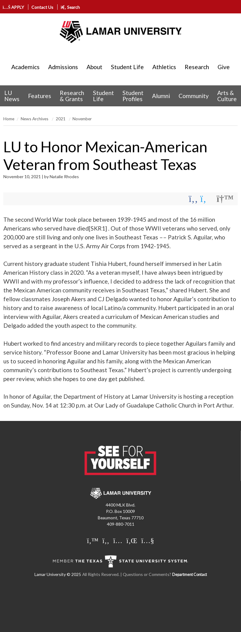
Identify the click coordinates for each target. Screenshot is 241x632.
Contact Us (42, 7)
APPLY (14, 7)
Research (197, 66)
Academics (25, 66)
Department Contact (189, 574)
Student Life (127, 66)
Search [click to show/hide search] (70, 7)
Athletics (164, 66)
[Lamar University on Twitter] (93, 541)
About (94, 66)
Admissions (63, 66)
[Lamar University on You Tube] (147, 541)
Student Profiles (133, 95)
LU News (11, 95)
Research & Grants (72, 95)
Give (224, 66)
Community (194, 95)
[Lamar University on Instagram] (118, 541)
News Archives (35, 118)
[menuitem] (12, 96)
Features (39, 95)
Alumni (161, 95)
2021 (61, 118)
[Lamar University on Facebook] (105, 541)
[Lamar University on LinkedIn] (132, 541)
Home (8, 118)
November (82, 118)
